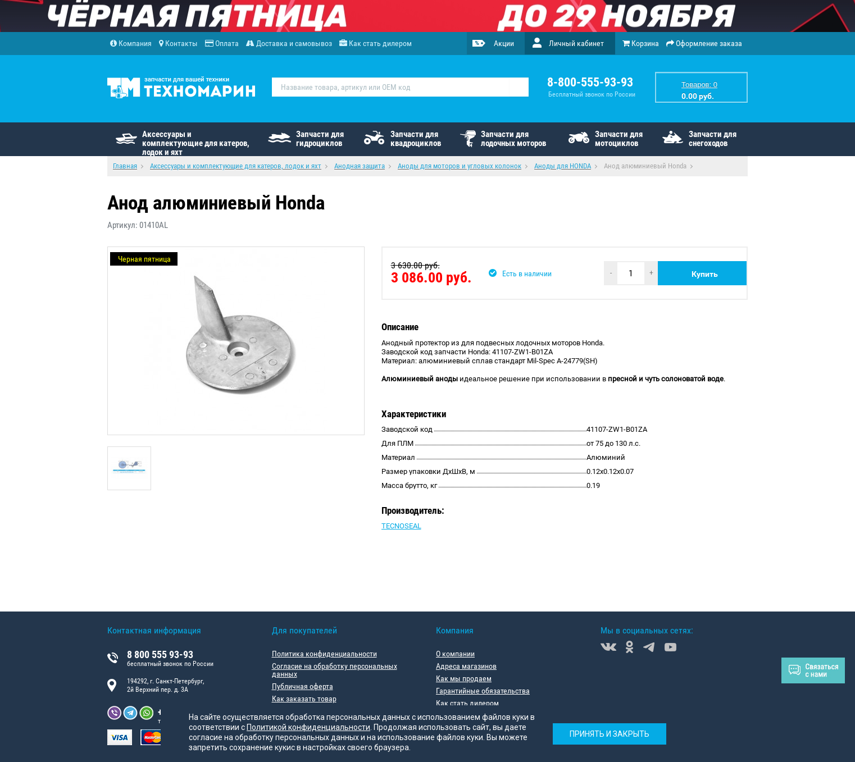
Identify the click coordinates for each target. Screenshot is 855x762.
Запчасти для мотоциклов (619, 138)
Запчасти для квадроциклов (415, 138)
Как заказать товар (304, 698)
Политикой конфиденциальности (308, 727)
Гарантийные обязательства (483, 691)
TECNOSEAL (401, 526)
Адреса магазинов (466, 666)
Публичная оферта (302, 686)
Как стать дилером (467, 703)
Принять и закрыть (609, 733)
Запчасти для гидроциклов (320, 138)
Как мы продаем (464, 678)
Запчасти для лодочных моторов (513, 138)
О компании (455, 654)
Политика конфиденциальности (324, 654)
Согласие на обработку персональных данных (334, 670)
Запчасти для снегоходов (712, 138)
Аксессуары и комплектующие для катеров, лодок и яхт (195, 142)
